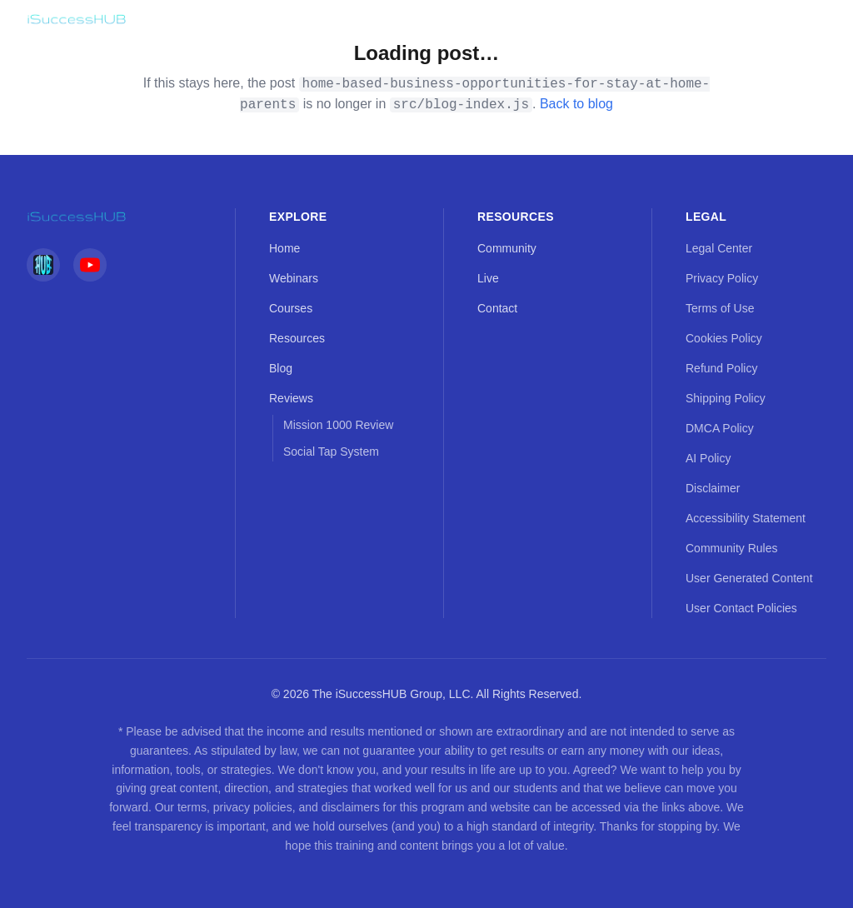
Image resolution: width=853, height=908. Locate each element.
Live (488, 278)
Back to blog (576, 104)
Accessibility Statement (746, 518)
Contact (497, 308)
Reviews (291, 398)
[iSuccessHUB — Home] (77, 19)
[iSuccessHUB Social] (43, 265)
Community (506, 248)
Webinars (293, 278)
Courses (290, 308)
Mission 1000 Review (338, 425)
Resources (297, 338)
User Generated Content (749, 578)
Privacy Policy (722, 278)
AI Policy (708, 458)
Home (284, 248)
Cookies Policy (724, 338)
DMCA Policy (720, 428)
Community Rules (731, 548)
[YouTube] (90, 265)
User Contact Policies (741, 608)
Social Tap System (331, 451)
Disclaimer (713, 488)
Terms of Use (720, 308)
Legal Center (719, 248)
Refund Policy (721, 368)
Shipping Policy (726, 398)
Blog (280, 368)
